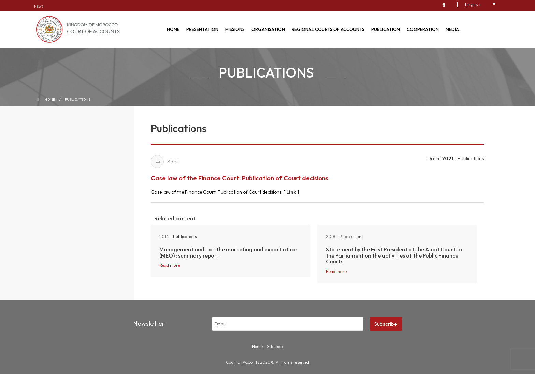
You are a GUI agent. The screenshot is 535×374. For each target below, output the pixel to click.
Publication (385, 29)
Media (452, 29)
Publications (78, 99)
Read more (169, 265)
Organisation (268, 29)
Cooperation (423, 29)
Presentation (202, 29)
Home (173, 29)
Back (164, 161)
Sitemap (275, 346)
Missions (235, 29)
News (38, 6)
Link (291, 192)
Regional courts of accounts (328, 29)
